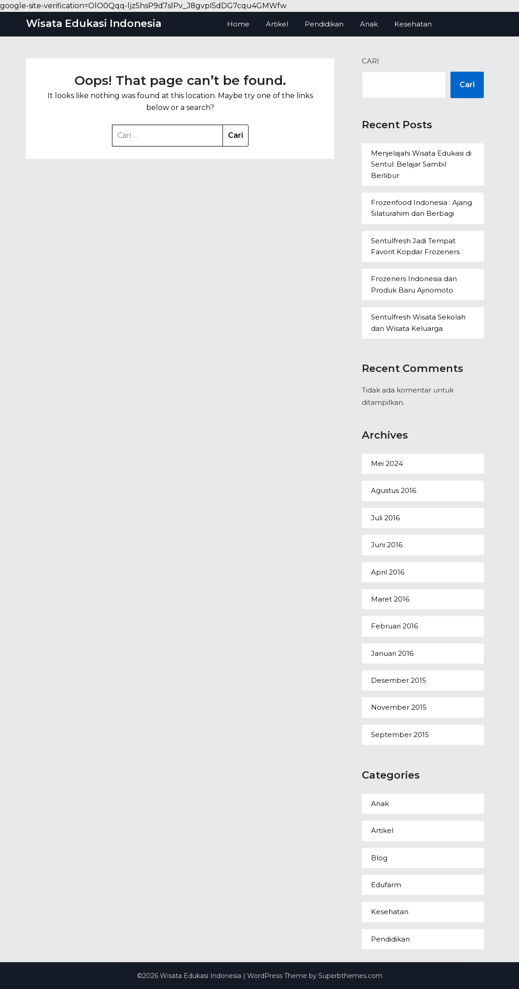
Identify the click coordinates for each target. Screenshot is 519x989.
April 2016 (387, 572)
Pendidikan (324, 24)
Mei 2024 (387, 463)
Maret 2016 (390, 599)
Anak (369, 24)
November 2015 (399, 707)
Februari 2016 (394, 626)
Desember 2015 (398, 680)
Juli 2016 (385, 517)
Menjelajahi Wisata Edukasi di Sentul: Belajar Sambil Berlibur (421, 164)
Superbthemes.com (350, 976)
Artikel (277, 24)
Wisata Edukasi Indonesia (93, 23)
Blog (379, 857)
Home (238, 24)
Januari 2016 (392, 653)
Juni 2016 (386, 544)
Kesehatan (413, 24)
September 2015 (400, 734)
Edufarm (386, 884)
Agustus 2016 (393, 490)
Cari (370, 61)
